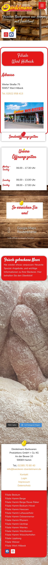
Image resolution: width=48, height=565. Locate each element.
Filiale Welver (12, 541)
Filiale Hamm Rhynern (16, 520)
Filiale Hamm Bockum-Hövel (20, 505)
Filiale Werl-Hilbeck (15, 545)
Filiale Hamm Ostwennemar (19, 516)
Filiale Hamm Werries (16, 527)
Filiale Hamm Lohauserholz (19, 512)
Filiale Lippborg (13, 538)
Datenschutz (24, 485)
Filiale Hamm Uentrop (16, 523)
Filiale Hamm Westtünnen (18, 531)
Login (24, 478)
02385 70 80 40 (26, 465)
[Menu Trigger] (42, 5)
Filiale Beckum (12, 494)
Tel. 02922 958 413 (12, 93)
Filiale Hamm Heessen (17, 509)
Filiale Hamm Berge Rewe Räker (22, 502)
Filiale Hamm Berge (15, 498)
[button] (4, 116)
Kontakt (24, 474)
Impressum (24, 481)
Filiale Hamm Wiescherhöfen (20, 534)
